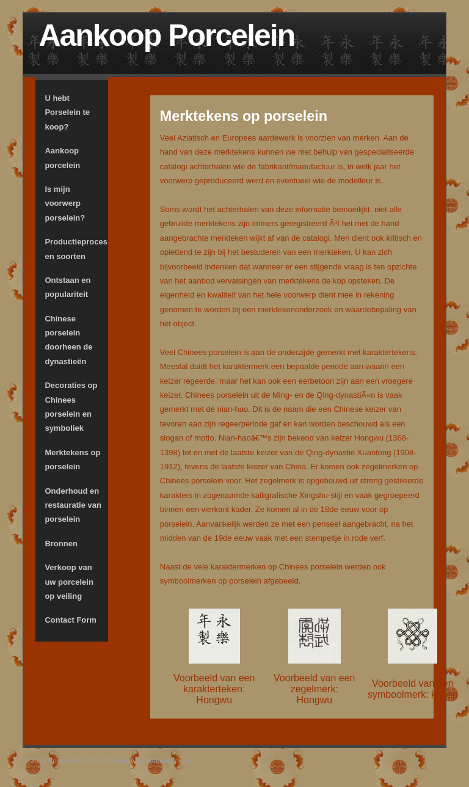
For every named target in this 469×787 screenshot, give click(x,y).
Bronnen (61, 543)
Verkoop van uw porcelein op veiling (69, 582)
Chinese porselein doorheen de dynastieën (68, 340)
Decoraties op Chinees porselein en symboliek (71, 407)
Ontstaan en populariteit (67, 287)
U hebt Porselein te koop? (67, 112)
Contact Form (70, 619)
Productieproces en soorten (76, 248)
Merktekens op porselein (72, 459)
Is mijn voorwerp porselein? (65, 203)
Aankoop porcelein (62, 157)
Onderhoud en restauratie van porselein (73, 505)
